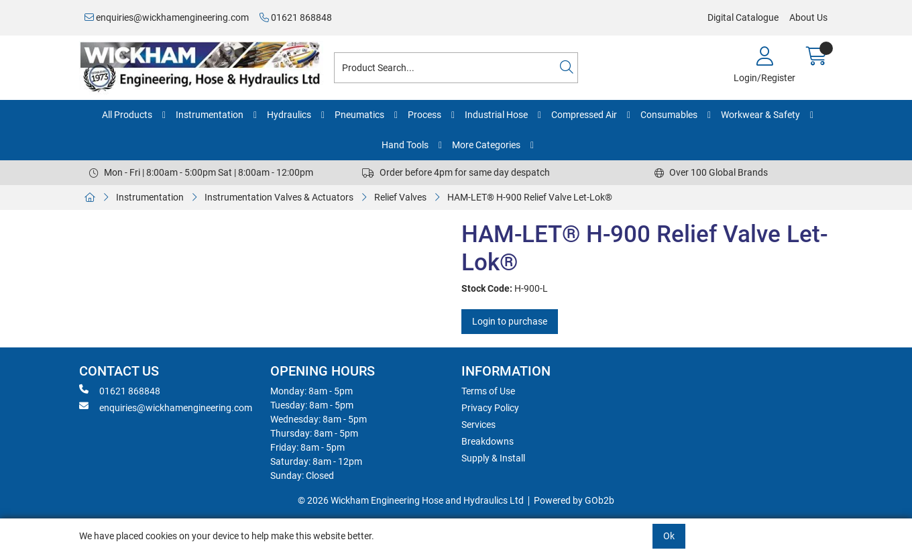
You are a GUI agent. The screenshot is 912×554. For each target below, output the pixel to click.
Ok (669, 536)
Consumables (668, 114)
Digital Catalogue (743, 17)
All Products (127, 114)
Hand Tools (405, 145)
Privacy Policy (490, 407)
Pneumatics (359, 114)
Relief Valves (400, 197)
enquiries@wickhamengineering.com (166, 17)
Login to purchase (509, 321)
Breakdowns (487, 441)
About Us (808, 17)
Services (478, 424)
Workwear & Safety (760, 114)
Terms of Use (488, 391)
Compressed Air (584, 114)
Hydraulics (289, 114)
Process (424, 114)
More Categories (486, 145)
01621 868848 (296, 17)
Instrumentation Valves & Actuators (279, 197)
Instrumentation (209, 114)
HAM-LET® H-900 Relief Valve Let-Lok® (529, 197)
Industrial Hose (496, 114)
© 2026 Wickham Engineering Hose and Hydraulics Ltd (411, 500)
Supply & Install (493, 458)
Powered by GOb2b (574, 500)
